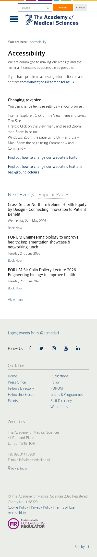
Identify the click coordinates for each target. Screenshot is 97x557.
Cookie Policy (18, 507)
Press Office (17, 382)
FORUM (56, 388)
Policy (55, 382)
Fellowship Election (22, 395)
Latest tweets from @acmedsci (33, 333)
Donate (63, 7)
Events (13, 401)
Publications (59, 376)
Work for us (59, 407)
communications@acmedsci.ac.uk (47, 82)
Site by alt (82, 547)
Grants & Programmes (66, 395)
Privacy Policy (41, 507)
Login (80, 7)
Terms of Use (64, 507)
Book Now (15, 228)
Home (12, 376)
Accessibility (38, 42)
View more (15, 299)
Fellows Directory (21, 388)
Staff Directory (61, 401)
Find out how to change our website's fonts (42, 158)
